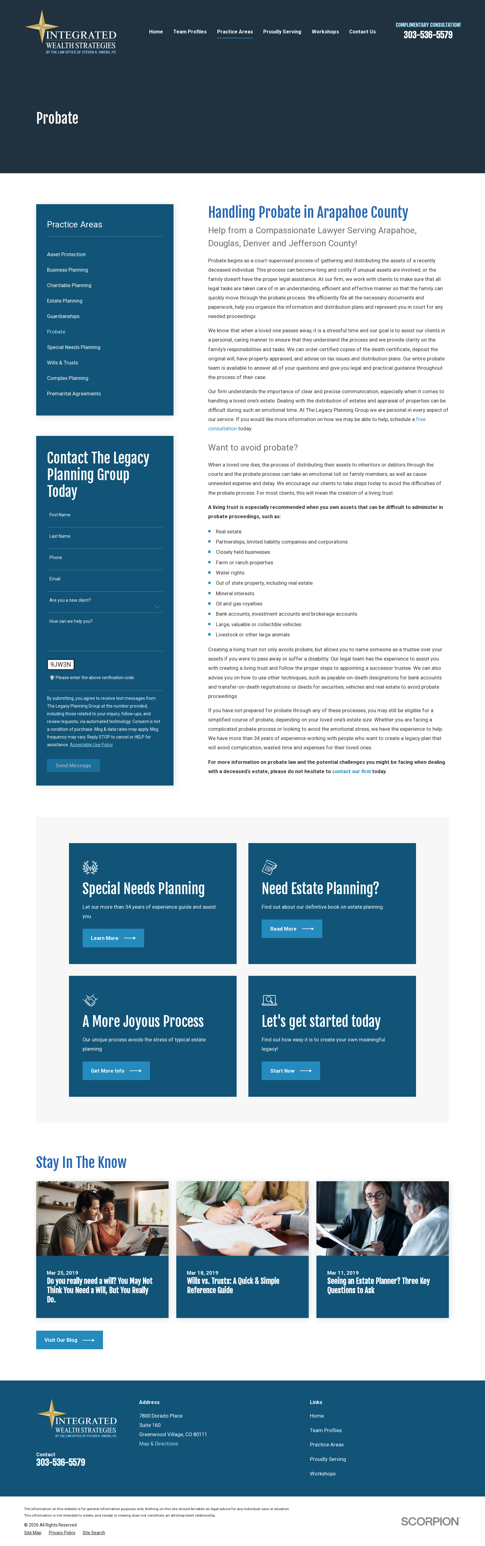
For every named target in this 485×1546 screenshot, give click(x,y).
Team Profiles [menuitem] (190, 32)
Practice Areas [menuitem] (235, 32)
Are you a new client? (70, 600)
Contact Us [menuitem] (362, 32)
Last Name (60, 536)
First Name (60, 514)
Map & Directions (158, 1444)
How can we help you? (70, 621)
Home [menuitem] (156, 32)
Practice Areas (327, 1445)
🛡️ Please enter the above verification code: (92, 677)
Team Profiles (326, 1430)
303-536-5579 (428, 35)
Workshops (323, 1474)
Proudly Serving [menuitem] (282, 32)
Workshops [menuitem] (325, 32)
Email (54, 578)
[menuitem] (105, 254)
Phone (55, 557)
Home (317, 1416)
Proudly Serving (328, 1459)
